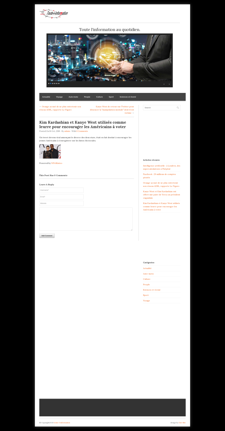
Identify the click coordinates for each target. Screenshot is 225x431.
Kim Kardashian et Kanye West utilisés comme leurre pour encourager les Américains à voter (161, 206)
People (87, 97)
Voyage (59, 97)
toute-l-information (62, 423)
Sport (111, 97)
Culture (99, 97)
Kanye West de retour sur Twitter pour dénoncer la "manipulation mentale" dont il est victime (112, 109)
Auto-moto (73, 97)
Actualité (46, 97)
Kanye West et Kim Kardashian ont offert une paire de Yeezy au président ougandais (161, 194)
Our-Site (182, 423)
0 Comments (82, 131)
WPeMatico (56, 163)
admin (67, 131)
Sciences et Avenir (128, 97)
